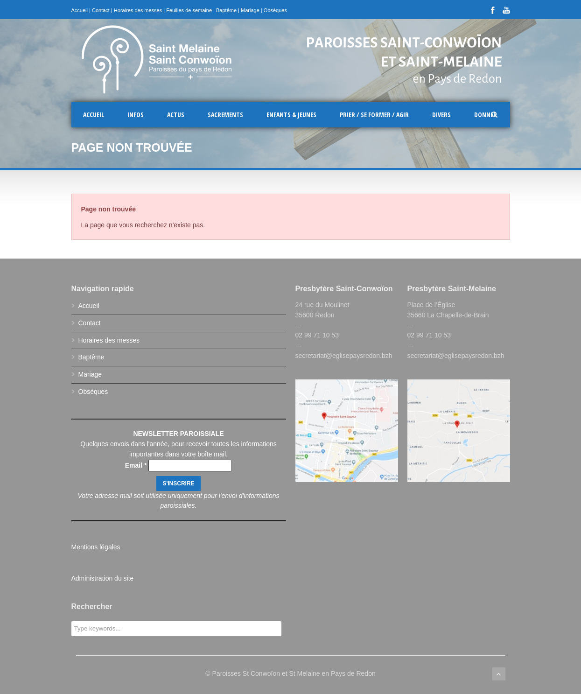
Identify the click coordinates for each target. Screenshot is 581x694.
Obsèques (275, 10)
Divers (441, 114)
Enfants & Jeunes (291, 114)
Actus (175, 114)
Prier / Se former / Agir (374, 114)
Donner (485, 114)
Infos (135, 114)
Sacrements (225, 114)
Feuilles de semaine (189, 10)
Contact (101, 10)
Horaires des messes (138, 10)
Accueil (79, 10)
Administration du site (102, 578)
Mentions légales (95, 547)
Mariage (250, 10)
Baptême (226, 10)
